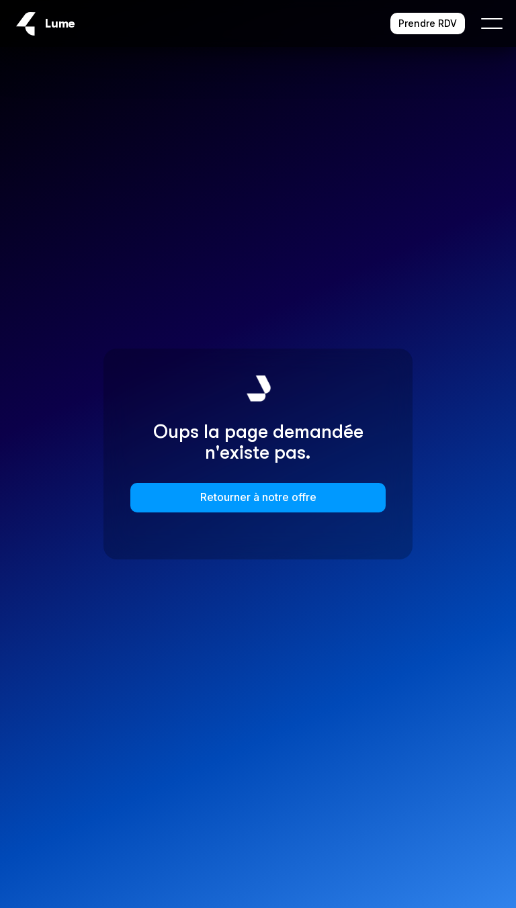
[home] (44, 24)
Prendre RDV (427, 23)
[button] (484, 23)
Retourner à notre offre (258, 497)
